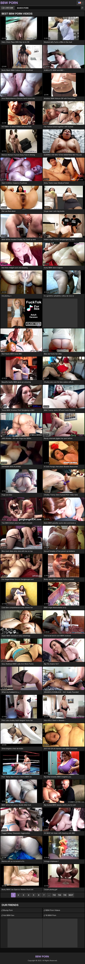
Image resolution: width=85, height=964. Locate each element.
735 (64, 895)
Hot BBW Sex (8, 915)
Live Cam (9, 8)
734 (59, 895)
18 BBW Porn (51, 915)
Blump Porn (8, 910)
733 (54, 895)
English (81, 2)
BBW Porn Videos (53, 910)
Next (71, 895)
